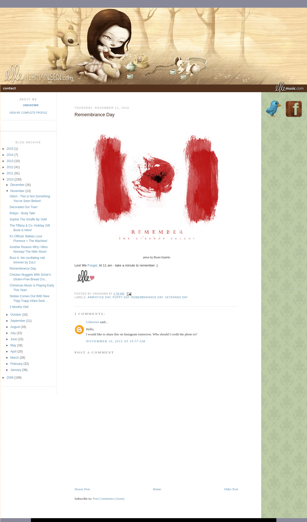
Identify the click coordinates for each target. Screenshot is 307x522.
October (16, 314)
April (13, 351)
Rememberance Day (147, 297)
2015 (10, 149)
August (15, 327)
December (17, 185)
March (15, 357)
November (17, 191)
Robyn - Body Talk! (22, 213)
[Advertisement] (134, 475)
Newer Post (82, 489)
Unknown (31, 105)
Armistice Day (99, 297)
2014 (10, 155)
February (16, 364)
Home (157, 489)
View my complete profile (28, 112)
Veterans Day (176, 297)
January (16, 370)
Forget (92, 265)
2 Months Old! (19, 307)
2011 (10, 173)
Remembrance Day (22, 268)
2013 (10, 161)
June (14, 339)
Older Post (231, 489)
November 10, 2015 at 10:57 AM (115, 341)
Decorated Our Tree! (23, 207)
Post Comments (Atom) (108, 498)
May (13, 345)
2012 (10, 167)
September (18, 321)
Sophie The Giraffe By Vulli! (28, 219)
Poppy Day (121, 297)
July (13, 333)
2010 (10, 179)
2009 (10, 377)
